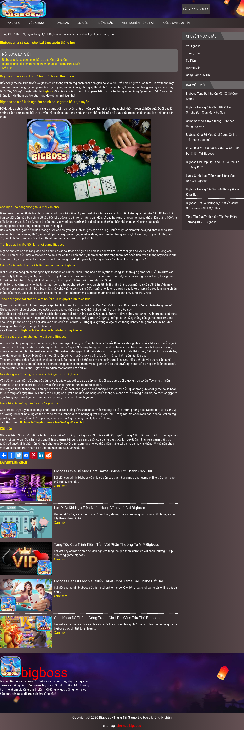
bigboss (34, 672)
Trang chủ (12, 22)
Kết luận (7, 68)
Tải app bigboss (196, 9)
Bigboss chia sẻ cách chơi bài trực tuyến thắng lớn (81, 34)
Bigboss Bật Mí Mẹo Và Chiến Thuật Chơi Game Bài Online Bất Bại (108, 581)
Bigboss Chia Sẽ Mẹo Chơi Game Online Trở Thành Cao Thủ (103, 471)
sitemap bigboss (129, 726)
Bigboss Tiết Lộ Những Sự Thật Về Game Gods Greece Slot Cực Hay (212, 205)
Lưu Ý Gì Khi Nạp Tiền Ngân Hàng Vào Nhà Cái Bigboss (99, 508)
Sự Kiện (82, 22)
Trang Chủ (6, 34)
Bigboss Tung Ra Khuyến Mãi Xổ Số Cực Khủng (212, 96)
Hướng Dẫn (104, 22)
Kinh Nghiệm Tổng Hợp (138, 22)
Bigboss (48, 91)
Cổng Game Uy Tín (176, 22)
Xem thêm (60, 486)
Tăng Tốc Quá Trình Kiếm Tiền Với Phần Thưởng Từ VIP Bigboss (106, 544)
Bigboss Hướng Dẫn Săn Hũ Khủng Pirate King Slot (212, 192)
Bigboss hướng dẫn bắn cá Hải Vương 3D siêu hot (52, 422)
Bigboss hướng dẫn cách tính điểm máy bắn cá (51, 330)
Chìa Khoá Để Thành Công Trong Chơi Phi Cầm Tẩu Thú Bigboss (107, 618)
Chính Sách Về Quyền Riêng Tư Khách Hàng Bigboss (210, 123)
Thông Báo (61, 22)
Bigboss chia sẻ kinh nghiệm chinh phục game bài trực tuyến (41, 63)
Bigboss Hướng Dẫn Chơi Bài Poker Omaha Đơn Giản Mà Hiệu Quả (208, 110)
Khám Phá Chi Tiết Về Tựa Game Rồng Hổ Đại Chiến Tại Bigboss (213, 151)
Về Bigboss (36, 22)
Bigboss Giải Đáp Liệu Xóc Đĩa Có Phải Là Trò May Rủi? (212, 164)
